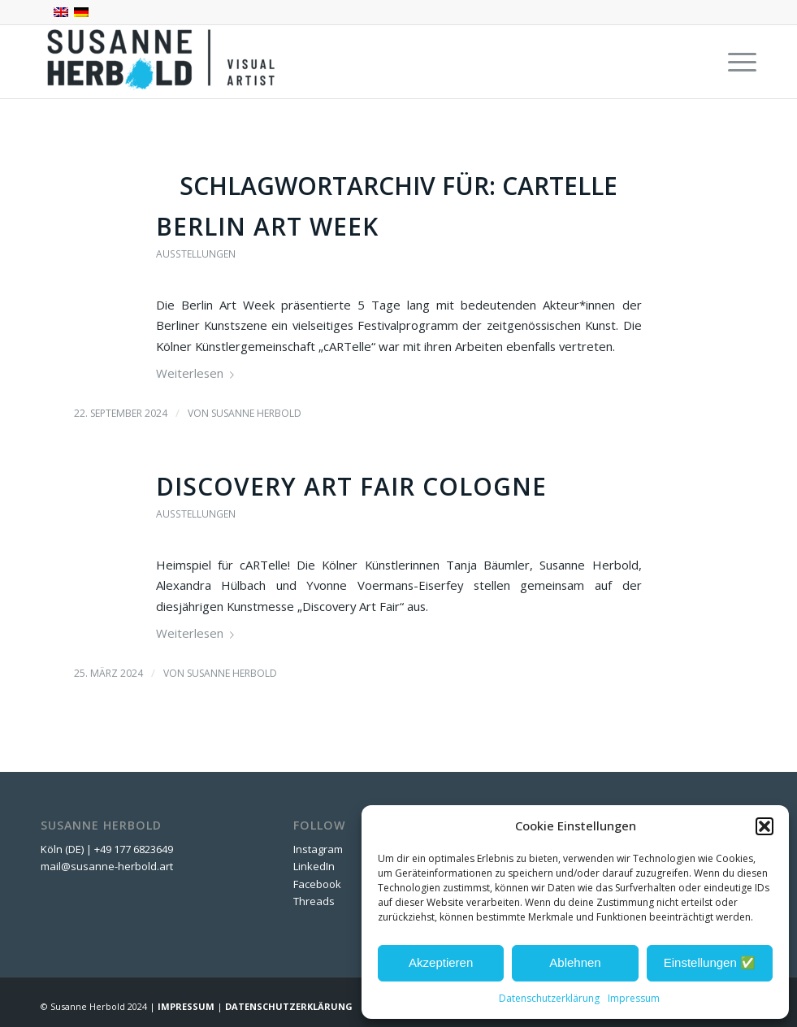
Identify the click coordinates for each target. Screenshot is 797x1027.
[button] (764, 826)
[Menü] (734, 61)
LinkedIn (314, 866)
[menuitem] (734, 61)
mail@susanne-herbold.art (108, 866)
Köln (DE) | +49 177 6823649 (107, 849)
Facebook (317, 884)
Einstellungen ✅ (710, 962)
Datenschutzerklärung (549, 998)
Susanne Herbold (256, 413)
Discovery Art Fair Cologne (351, 486)
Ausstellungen (196, 254)
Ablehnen (574, 962)
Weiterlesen (198, 373)
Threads (314, 901)
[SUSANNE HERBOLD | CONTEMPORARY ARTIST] (162, 61)
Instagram (318, 849)
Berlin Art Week (267, 226)
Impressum (634, 998)
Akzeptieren (441, 962)
